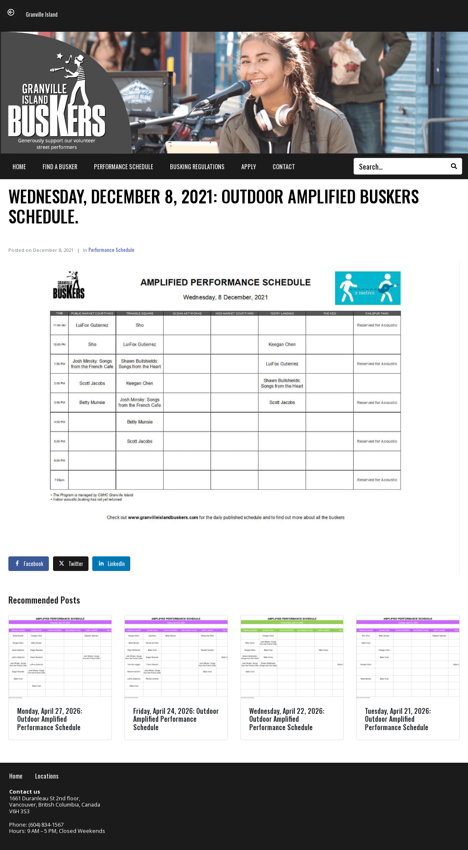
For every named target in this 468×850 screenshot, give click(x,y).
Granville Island (42, 15)
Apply (248, 166)
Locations (46, 775)
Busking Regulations (197, 166)
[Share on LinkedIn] (111, 563)
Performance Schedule (123, 166)
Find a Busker (60, 166)
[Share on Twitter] (71, 563)
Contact (284, 166)
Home (19, 166)
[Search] (454, 166)
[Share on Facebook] (28, 563)
